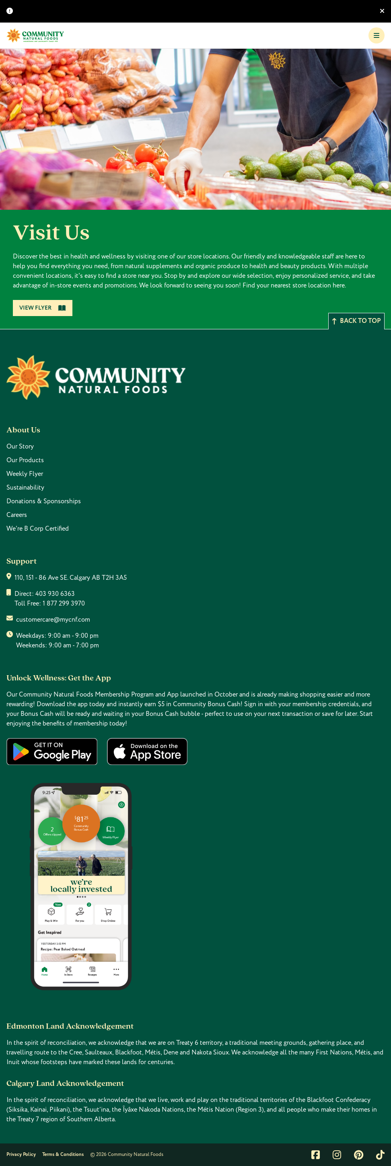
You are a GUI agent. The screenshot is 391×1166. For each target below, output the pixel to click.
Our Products (25, 460)
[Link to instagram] (337, 1155)
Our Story (20, 446)
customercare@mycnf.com (53, 619)
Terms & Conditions (63, 1154)
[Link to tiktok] (380, 1155)
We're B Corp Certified (37, 528)
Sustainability (25, 487)
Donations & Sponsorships (43, 501)
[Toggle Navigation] (376, 35)
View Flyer (42, 308)
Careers (16, 515)
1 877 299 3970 (64, 603)
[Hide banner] (382, 11)
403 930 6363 (55, 593)
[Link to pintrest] (358, 1155)
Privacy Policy (21, 1154)
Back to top (356, 321)
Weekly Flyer (24, 473)
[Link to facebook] (315, 1155)
